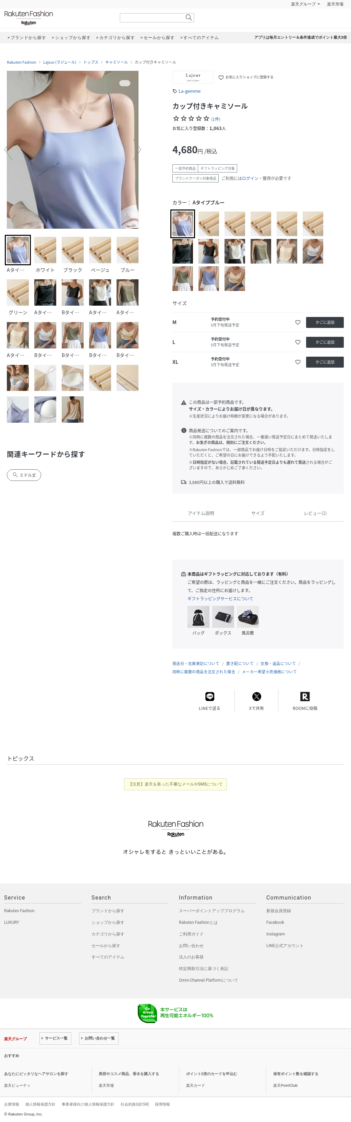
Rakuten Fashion (57, 18)
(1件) (215, 119)
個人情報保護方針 (40, 1104)
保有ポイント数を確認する (295, 1074)
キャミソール (116, 62)
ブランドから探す (108, 910)
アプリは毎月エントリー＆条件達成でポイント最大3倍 (300, 37)
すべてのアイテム (108, 957)
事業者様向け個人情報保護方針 (88, 1104)
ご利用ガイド (191, 934)
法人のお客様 (191, 957)
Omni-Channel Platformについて (208, 980)
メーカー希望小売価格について (269, 672)
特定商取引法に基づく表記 (203, 968)
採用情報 (162, 1104)
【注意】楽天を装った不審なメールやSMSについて (175, 784)
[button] (8, 150)
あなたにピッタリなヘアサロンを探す (36, 1074)
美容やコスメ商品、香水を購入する (129, 1074)
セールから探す (106, 945)
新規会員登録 (278, 910)
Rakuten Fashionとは (198, 922)
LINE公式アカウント (285, 945)
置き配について (240, 663)
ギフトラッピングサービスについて (220, 599)
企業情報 (11, 1104)
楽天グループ (303, 4)
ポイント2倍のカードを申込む (211, 1074)
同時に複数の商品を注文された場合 (203, 672)
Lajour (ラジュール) (59, 62)
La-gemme (190, 91)
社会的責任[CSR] (135, 1104)
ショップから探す (108, 922)
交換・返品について (278, 663)
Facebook (275, 922)
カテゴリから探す (108, 934)
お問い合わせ (191, 945)
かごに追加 (325, 322)
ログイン (250, 178)
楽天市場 (335, 4)
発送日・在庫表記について (195, 663)
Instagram (275, 934)
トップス (90, 62)
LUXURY (11, 922)
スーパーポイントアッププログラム (212, 910)
